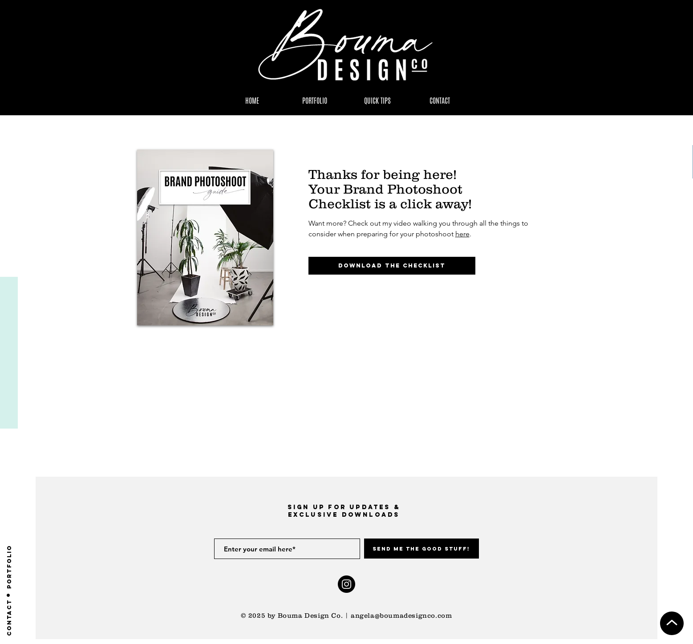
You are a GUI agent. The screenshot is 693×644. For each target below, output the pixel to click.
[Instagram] (346, 584)
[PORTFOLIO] (9, 566)
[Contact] (9, 617)
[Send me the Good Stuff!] (421, 549)
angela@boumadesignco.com (401, 615)
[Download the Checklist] (391, 266)
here (462, 234)
